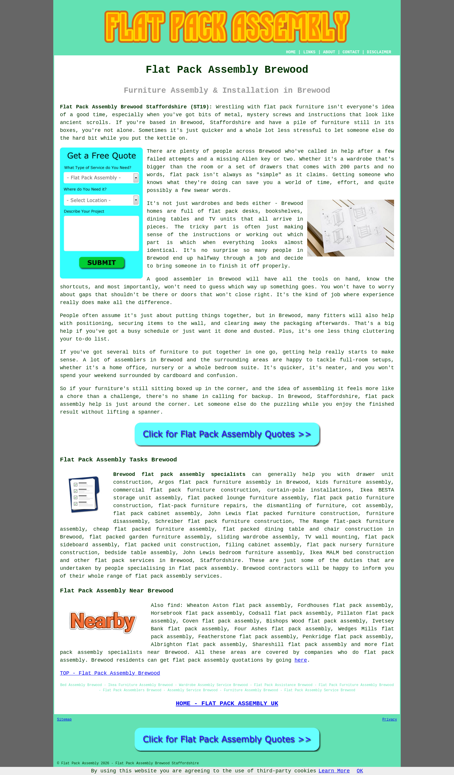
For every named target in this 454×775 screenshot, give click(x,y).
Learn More (334, 771)
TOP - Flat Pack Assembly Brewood (110, 673)
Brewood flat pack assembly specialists (179, 474)
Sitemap (64, 720)
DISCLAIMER (379, 52)
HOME (291, 52)
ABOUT (329, 52)
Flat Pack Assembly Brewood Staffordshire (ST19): (136, 107)
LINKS (309, 52)
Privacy (389, 720)
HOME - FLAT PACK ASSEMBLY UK (227, 703)
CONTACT (351, 52)
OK (360, 771)
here (300, 660)
